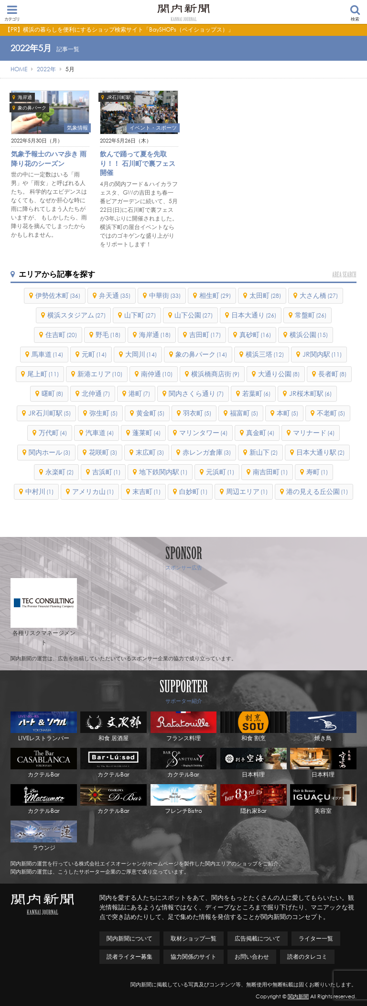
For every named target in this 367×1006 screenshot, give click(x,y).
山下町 (140, 314)
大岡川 (141, 354)
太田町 (265, 295)
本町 (287, 412)
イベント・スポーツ (153, 127)
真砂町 (255, 334)
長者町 (332, 373)
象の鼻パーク (32, 107)
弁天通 (114, 295)
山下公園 (193, 314)
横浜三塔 (265, 354)
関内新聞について (129, 938)
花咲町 (103, 452)
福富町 (244, 412)
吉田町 (205, 334)
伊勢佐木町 (57, 295)
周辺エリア (247, 491)
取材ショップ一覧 (193, 938)
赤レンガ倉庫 (207, 452)
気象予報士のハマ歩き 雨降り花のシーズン (48, 158)
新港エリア (99, 373)
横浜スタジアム (76, 314)
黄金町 (150, 412)
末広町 (150, 452)
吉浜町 (106, 471)
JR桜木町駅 (310, 393)
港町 (139, 393)
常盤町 (310, 314)
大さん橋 (319, 295)
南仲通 (157, 373)
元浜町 (220, 471)
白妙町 (193, 491)
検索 (355, 13)
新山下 (263, 452)
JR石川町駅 (119, 97)
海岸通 (25, 97)
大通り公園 (279, 373)
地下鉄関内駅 (163, 471)
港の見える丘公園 (317, 491)
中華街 (165, 295)
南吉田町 (270, 471)
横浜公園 (309, 334)
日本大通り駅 (320, 452)
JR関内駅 (322, 354)
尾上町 (43, 373)
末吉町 (146, 491)
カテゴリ (12, 13)
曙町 (52, 393)
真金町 (260, 432)
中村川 (39, 491)
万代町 (53, 432)
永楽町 (59, 471)
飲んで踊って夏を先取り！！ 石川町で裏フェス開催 (137, 163)
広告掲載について (258, 938)
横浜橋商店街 (215, 373)
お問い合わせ (252, 956)
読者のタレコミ (307, 956)
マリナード (314, 432)
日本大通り (253, 314)
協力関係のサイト (193, 956)
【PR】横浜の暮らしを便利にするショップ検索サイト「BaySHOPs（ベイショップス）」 (119, 29)
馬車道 (47, 354)
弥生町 (103, 412)
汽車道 (100, 432)
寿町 (317, 471)
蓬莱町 (146, 432)
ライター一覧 (316, 938)
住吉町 (61, 334)
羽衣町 (197, 412)
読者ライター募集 (129, 956)
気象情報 (77, 127)
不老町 (331, 412)
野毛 (108, 334)
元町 (94, 354)
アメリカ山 (93, 491)
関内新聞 (298, 996)
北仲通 (96, 393)
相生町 (215, 295)
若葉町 (256, 393)
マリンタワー (203, 432)
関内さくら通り (196, 393)
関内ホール (49, 452)
